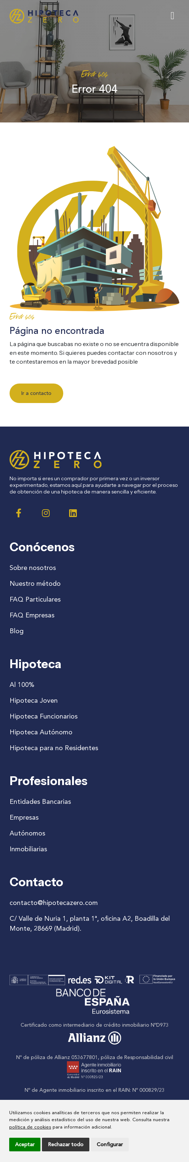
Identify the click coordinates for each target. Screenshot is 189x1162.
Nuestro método (35, 584)
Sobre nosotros (33, 568)
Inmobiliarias (28, 849)
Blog (17, 631)
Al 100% (22, 685)
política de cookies (30, 1127)
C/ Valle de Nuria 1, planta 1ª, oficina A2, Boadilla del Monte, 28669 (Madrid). (90, 924)
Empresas (24, 817)
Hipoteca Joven (34, 700)
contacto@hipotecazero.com (54, 903)
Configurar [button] (110, 1144)
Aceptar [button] (25, 1144)
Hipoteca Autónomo (41, 732)
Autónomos (27, 833)
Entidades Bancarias (40, 802)
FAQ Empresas (32, 615)
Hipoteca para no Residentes (54, 748)
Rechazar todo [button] (65, 1144)
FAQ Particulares (35, 599)
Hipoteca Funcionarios (44, 716)
